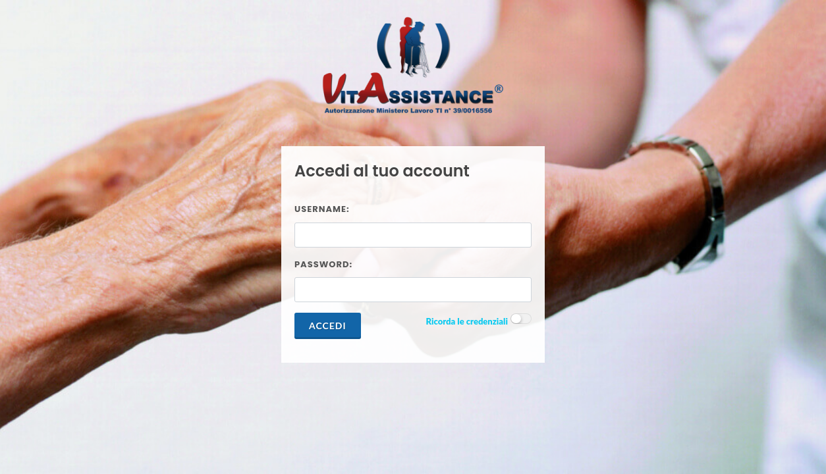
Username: (322, 209)
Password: (323, 264)
